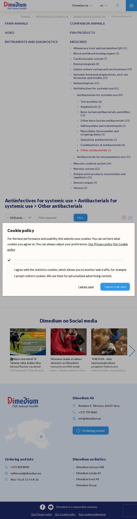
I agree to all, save (115, 286)
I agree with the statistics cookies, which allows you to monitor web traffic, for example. (70, 269)
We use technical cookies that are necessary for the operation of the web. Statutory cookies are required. (68, 261)
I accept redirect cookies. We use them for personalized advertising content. (63, 276)
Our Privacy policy (100, 244)
